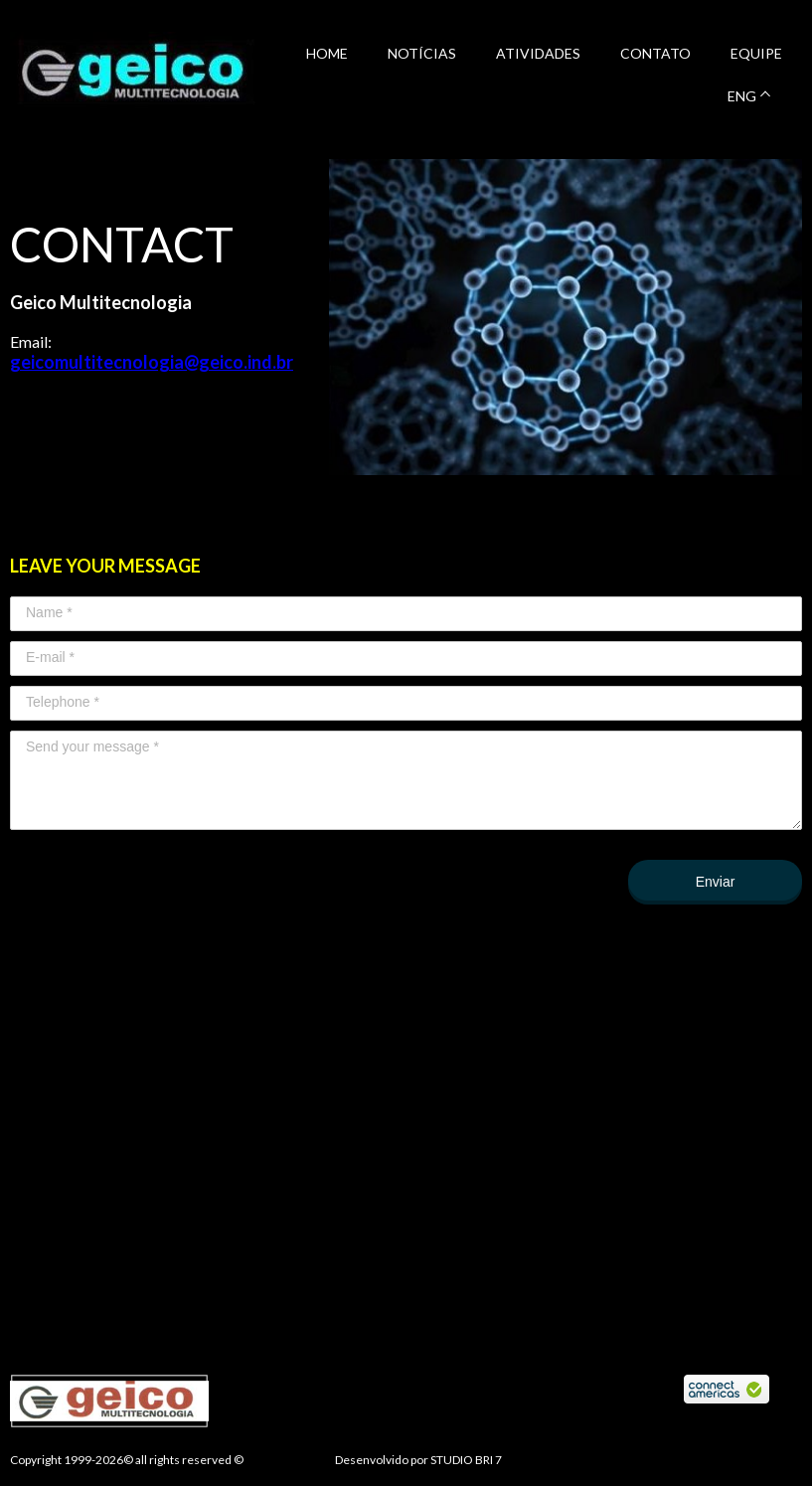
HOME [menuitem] (327, 53)
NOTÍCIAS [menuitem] (422, 53)
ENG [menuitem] (742, 95)
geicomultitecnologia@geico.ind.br (151, 362)
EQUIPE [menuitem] (756, 53)
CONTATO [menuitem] (655, 53)
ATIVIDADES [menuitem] (538, 53)
